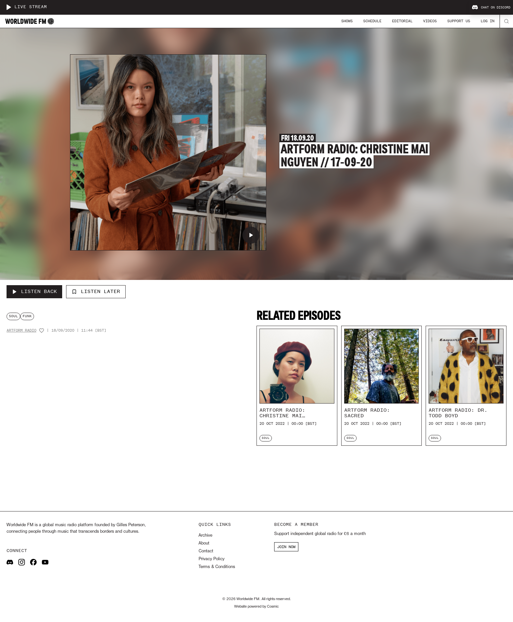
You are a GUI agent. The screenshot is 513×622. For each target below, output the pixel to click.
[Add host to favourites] (41, 330)
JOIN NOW (286, 546)
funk (27, 316)
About (204, 543)
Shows (347, 21)
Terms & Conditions (217, 567)
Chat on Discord (491, 7)
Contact (206, 551)
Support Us (458, 21)
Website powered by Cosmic (256, 606)
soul (13, 316)
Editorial (402, 21)
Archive (205, 535)
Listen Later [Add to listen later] (96, 291)
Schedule (372, 21)
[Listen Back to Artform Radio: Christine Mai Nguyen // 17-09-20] (34, 291)
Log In (487, 21)
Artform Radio (21, 330)
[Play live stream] (8, 7)
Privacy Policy (211, 559)
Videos (430, 21)
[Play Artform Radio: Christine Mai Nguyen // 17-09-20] (250, 235)
